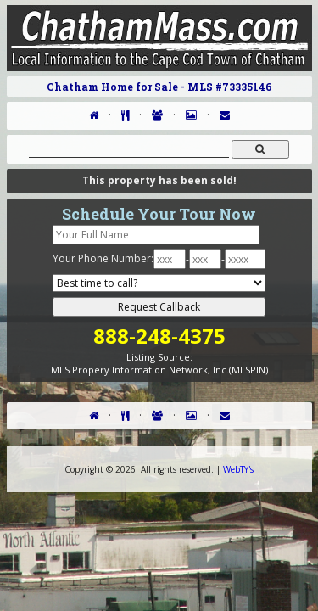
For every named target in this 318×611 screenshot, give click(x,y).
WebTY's (238, 469)
